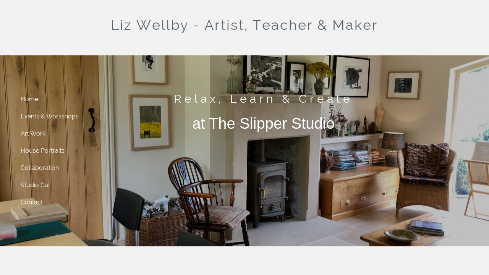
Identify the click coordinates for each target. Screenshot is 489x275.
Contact (32, 202)
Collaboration (40, 167)
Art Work (33, 133)
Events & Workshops (50, 116)
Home (29, 99)
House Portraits (43, 150)
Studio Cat (35, 185)
